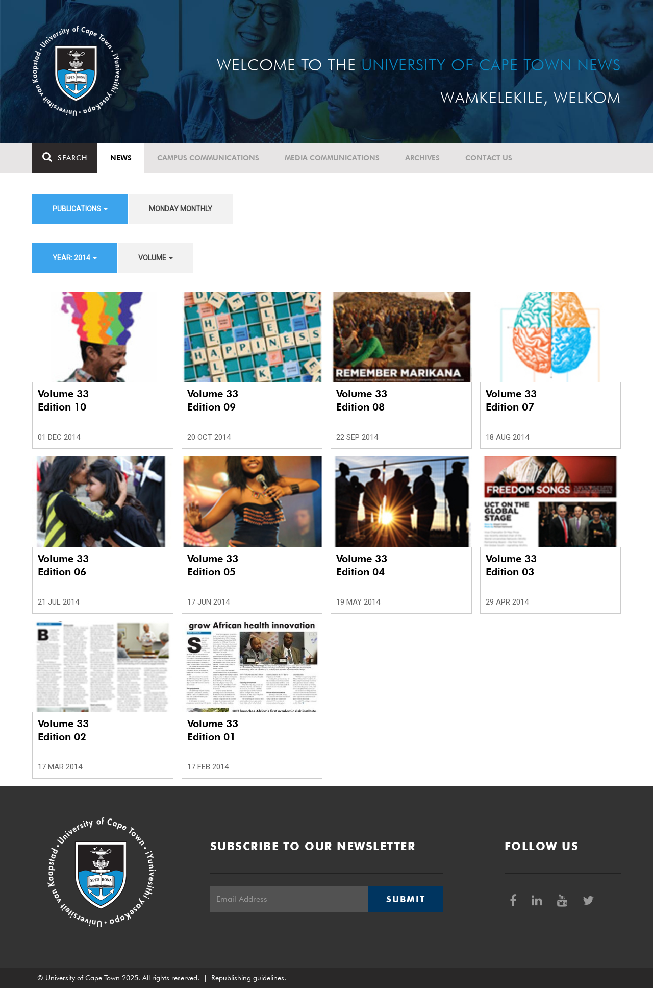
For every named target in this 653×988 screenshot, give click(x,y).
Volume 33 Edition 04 (361, 565)
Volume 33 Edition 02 (63, 730)
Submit (405, 899)
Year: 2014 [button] (75, 258)
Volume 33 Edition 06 (63, 565)
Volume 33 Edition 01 (212, 730)
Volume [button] (155, 258)
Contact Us (488, 158)
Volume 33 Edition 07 (511, 400)
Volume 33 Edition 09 (212, 400)
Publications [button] (80, 209)
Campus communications (208, 158)
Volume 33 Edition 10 (63, 400)
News (121, 158)
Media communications (332, 158)
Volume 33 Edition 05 (212, 565)
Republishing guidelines (247, 978)
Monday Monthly (180, 209)
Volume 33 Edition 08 (361, 400)
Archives (422, 158)
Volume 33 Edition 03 (511, 565)
